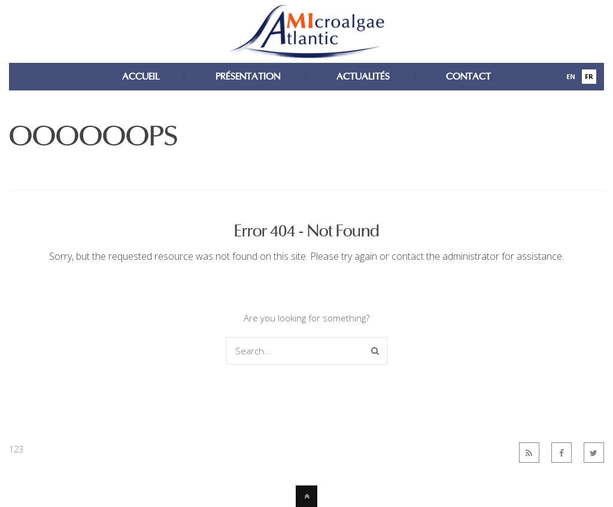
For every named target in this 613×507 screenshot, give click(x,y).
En (570, 76)
